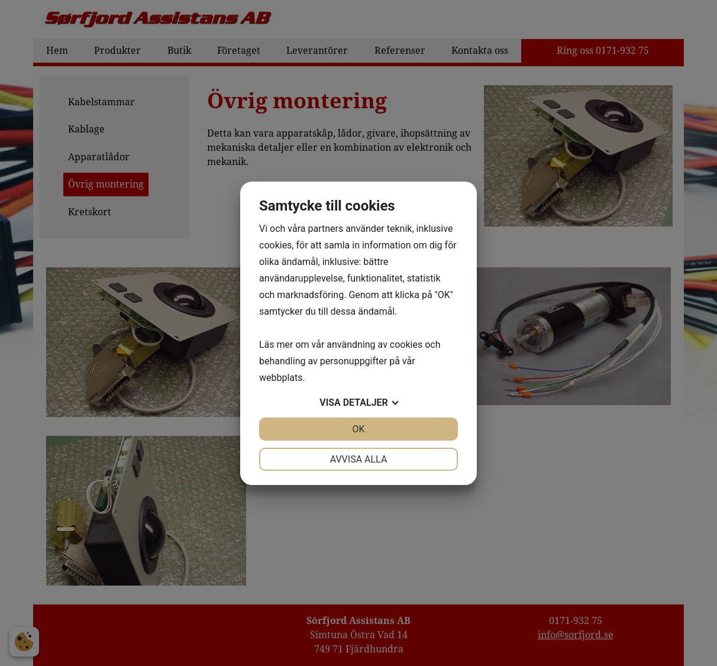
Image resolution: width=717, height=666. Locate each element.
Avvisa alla (358, 459)
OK (358, 429)
